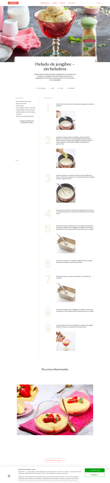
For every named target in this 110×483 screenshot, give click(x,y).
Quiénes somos (44, 3)
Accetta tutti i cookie (95, 463)
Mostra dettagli (22, 480)
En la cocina (71, 3)
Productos (62, 3)
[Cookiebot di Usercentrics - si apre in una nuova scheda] (9, 480)
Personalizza (95, 468)
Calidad (54, 3)
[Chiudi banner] (107, 461)
